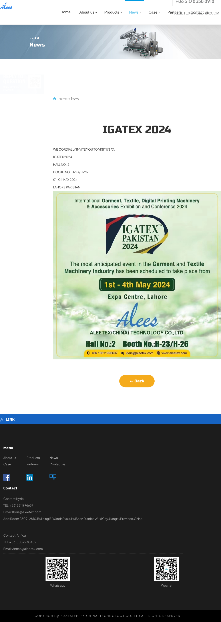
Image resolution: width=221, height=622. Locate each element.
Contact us (57, 464)
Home (65, 12)
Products (111, 12)
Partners (32, 464)
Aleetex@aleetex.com (196, 13)
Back (136, 390)
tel (168, 3)
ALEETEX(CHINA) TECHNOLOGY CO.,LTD (105, 616)
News (134, 12)
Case (153, 12)
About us (86, 12)
